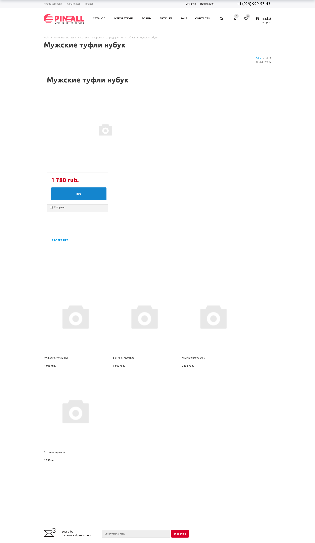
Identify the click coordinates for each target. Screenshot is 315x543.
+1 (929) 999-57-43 (254, 3)
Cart (258, 57)
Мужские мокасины (56, 357)
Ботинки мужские (123, 357)
